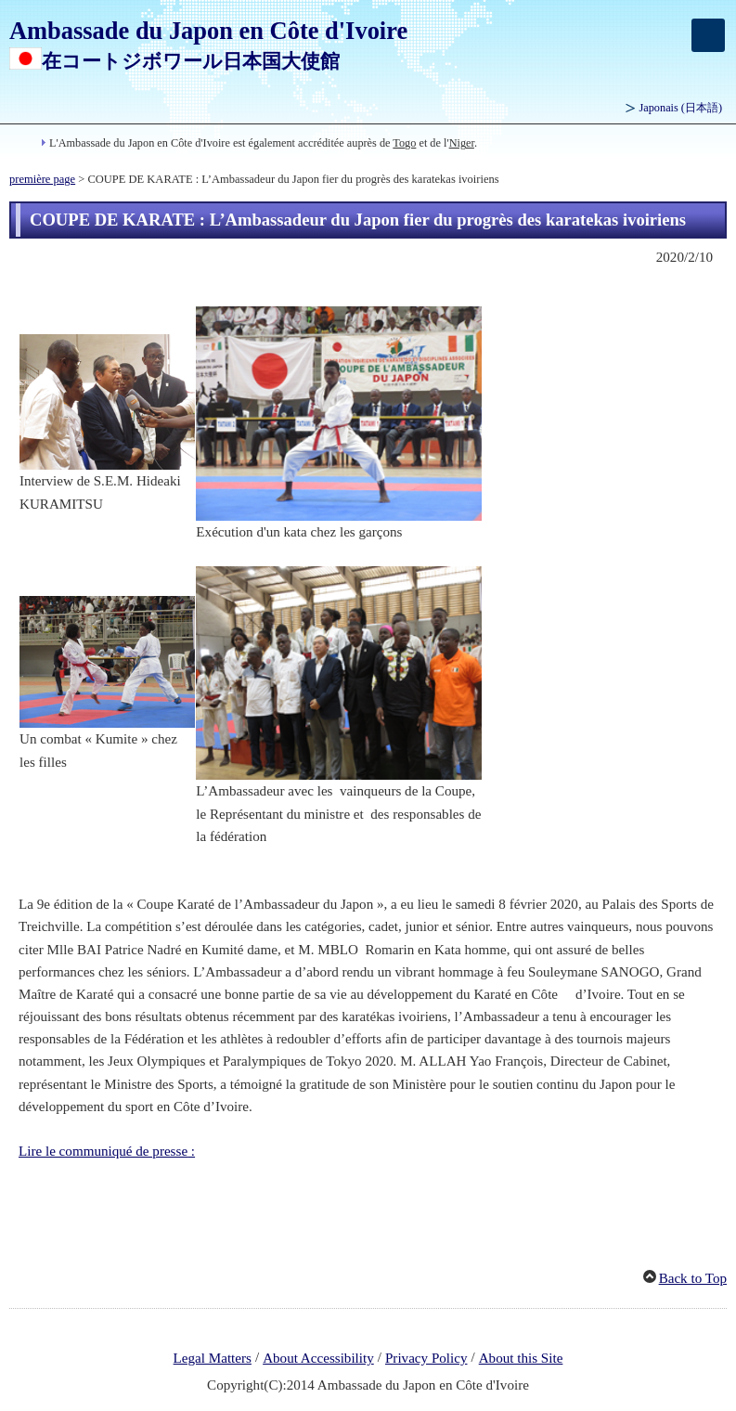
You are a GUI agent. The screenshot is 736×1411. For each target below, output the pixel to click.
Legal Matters (213, 1358)
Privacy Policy (426, 1358)
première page (42, 179)
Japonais (680, 107)
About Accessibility (318, 1358)
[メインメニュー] (708, 35)
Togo (404, 142)
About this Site (521, 1358)
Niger (461, 142)
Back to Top (693, 1278)
